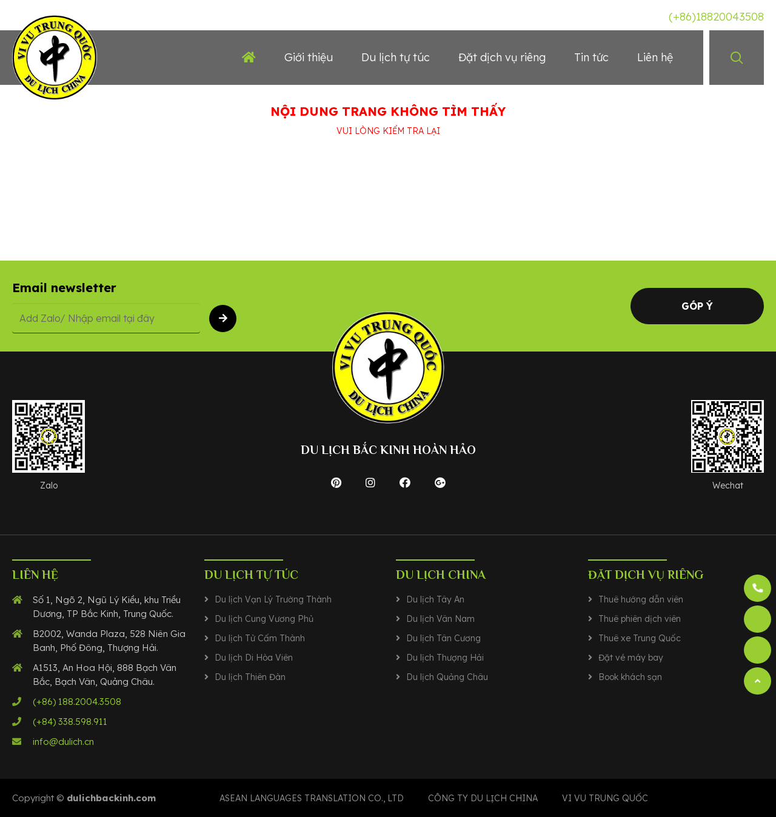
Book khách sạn (630, 677)
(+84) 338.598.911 (70, 721)
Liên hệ (655, 57)
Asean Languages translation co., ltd (311, 798)
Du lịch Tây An (435, 599)
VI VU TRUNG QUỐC (605, 798)
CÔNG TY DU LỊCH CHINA (483, 798)
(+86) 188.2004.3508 (77, 701)
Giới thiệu (308, 57)
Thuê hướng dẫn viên (640, 599)
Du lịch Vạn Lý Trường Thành (273, 599)
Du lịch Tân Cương (443, 638)
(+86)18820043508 (716, 17)
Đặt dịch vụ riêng (502, 57)
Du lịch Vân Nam (440, 618)
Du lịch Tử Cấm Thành (260, 638)
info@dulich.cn (63, 741)
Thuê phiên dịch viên (639, 618)
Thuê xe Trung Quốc (639, 638)
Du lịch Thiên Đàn (250, 677)
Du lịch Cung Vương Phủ (264, 618)
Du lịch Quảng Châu (447, 677)
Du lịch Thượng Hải (445, 657)
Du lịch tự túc (395, 57)
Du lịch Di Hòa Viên (254, 657)
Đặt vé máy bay (630, 657)
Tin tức (591, 57)
